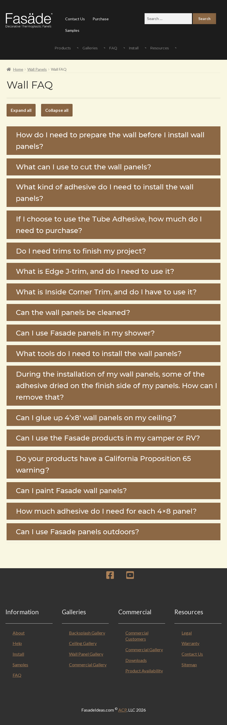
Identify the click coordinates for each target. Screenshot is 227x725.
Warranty (190, 643)
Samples (72, 30)
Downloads (136, 660)
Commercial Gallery (88, 664)
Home (18, 69)
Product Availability (144, 670)
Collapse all (56, 110)
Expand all (21, 110)
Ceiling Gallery (83, 643)
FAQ (17, 675)
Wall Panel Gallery (86, 653)
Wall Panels (37, 69)
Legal (187, 632)
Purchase (101, 18)
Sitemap (189, 664)
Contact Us (75, 18)
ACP (122, 709)
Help (17, 643)
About (19, 632)
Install (18, 653)
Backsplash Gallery (87, 632)
